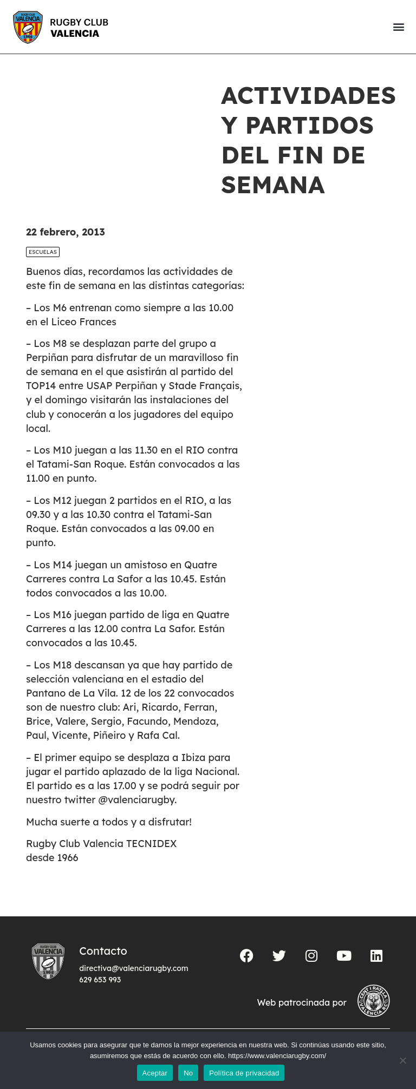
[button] (398, 27)
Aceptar (155, 1073)
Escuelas (43, 251)
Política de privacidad (244, 1073)
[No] (402, 1060)
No (188, 1073)
